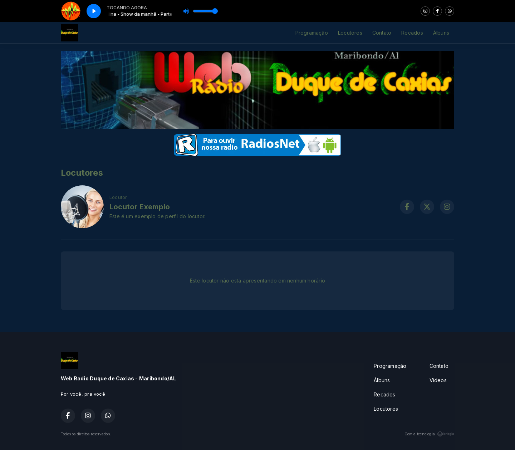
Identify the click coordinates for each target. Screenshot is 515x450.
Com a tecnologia (429, 433)
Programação (311, 33)
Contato (381, 33)
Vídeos (438, 380)
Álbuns (441, 33)
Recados (412, 33)
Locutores (350, 33)
